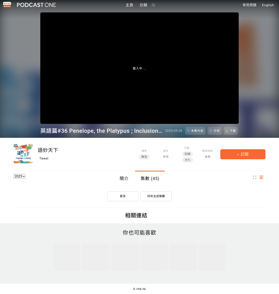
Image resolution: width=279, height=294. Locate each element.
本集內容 (197, 131)
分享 (217, 131)
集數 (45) (150, 178)
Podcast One (36, 5)
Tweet (43, 158)
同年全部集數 (156, 195)
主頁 (129, 5)
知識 (187, 154)
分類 (143, 5)
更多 (123, 195)
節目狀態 (207, 150)
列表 (262, 177)
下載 (233, 131)
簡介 (124, 178)
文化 (187, 160)
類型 (144, 150)
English (268, 5)
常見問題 (250, 5)
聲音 (144, 157)
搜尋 (153, 5)
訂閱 (244, 154)
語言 (166, 150)
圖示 (256, 177)
